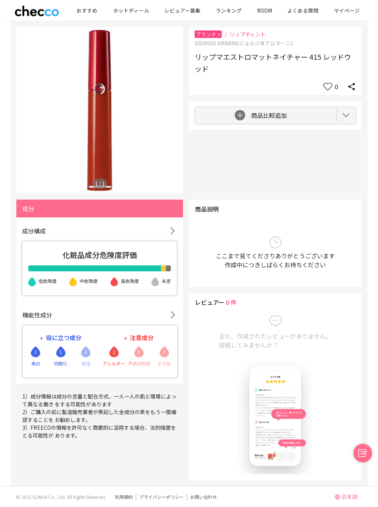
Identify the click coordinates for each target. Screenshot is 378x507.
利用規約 (124, 497)
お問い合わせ (203, 497)
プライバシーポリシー (161, 497)
